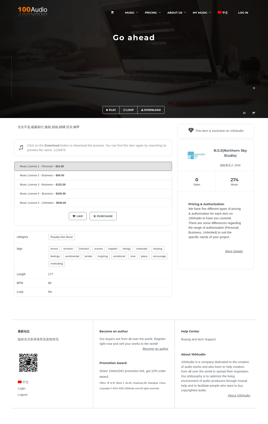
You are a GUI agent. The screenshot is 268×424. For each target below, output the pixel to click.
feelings (55, 256)
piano (144, 256)
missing (157, 248)
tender (88, 256)
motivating (56, 263)
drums (54, 248)
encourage (159, 256)
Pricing (151, 12)
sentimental (72, 256)
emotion (68, 248)
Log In (243, 12)
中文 (223, 12)
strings (127, 248)
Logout (22, 394)
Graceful (84, 248)
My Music (200, 12)
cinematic (142, 248)
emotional (119, 256)
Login (22, 388)
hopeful (112, 248)
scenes (98, 248)
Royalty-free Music (61, 237)
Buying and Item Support (198, 339)
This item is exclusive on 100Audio (219, 130)
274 (235, 179)
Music (130, 12)
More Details (234, 251)
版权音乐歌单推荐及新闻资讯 (38, 339)
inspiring (103, 256)
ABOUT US (175, 12)
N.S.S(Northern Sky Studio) (230, 153)
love (132, 256)
